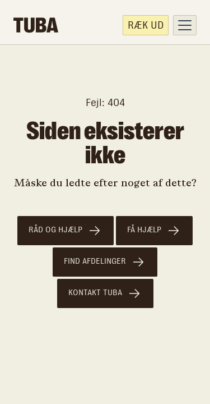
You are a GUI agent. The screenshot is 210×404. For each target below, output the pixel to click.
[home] (35, 25)
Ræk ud (146, 25)
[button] (185, 25)
